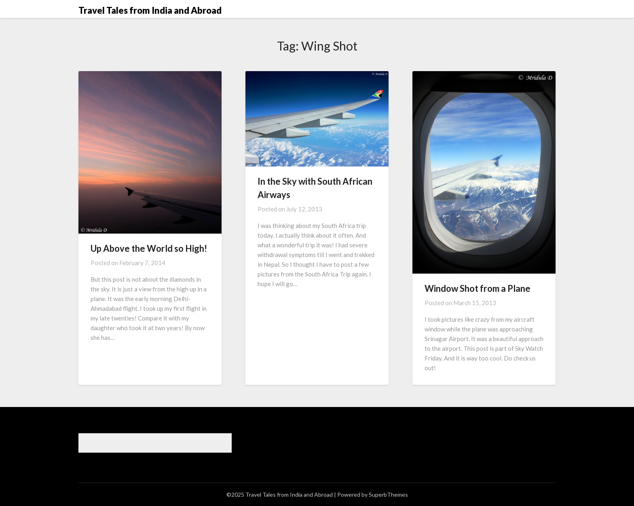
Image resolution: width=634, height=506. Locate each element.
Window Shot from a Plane (477, 288)
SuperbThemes (388, 494)
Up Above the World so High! (149, 248)
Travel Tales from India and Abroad (150, 10)
